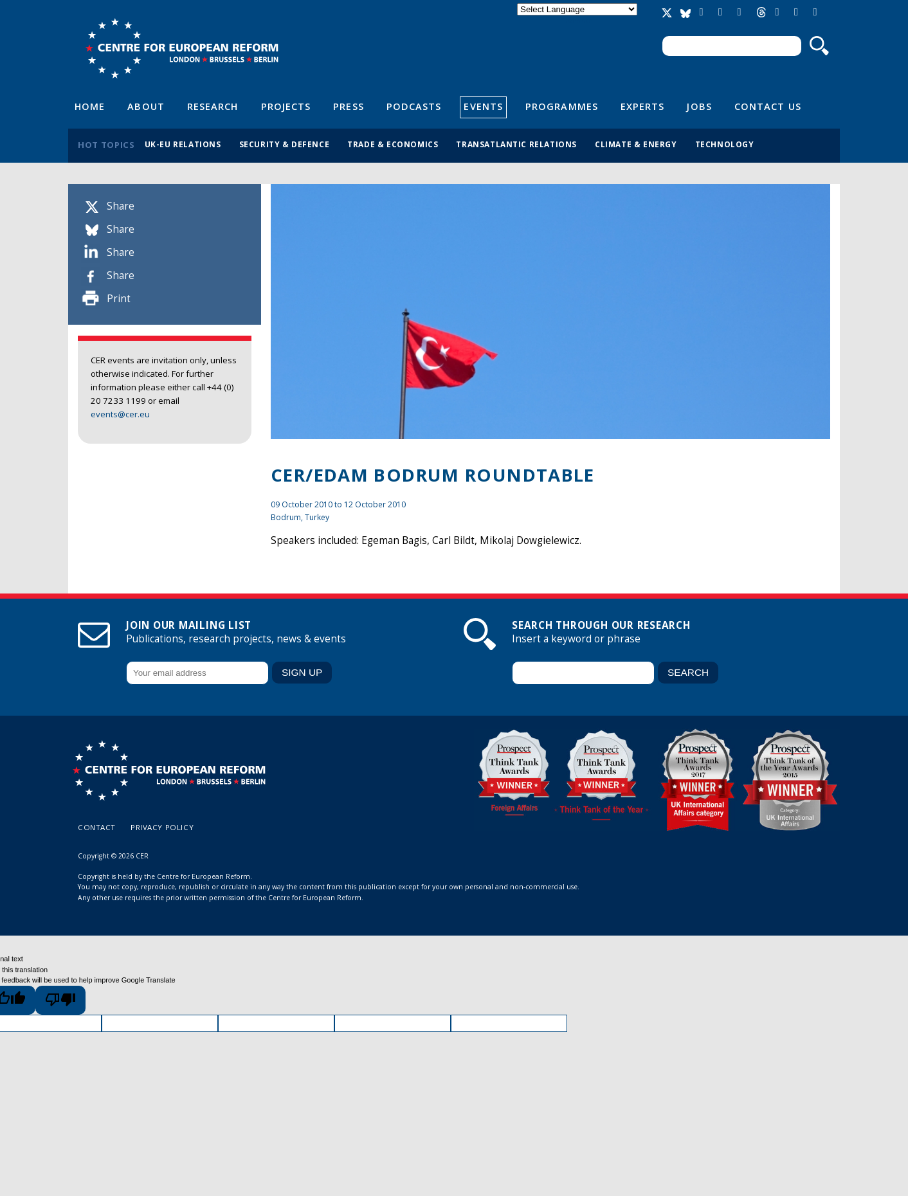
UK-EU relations (183, 144)
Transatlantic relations (516, 144)
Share (120, 206)
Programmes (561, 106)
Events (483, 106)
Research (213, 106)
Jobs (699, 106)
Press (348, 106)
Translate (577, 20)
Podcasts (414, 106)
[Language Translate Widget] (577, 9)
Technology (724, 144)
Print (119, 298)
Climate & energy (636, 144)
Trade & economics (392, 144)
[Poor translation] (60, 1000)
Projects (286, 106)
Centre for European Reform (182, 48)
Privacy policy (162, 827)
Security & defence (284, 144)
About (145, 106)
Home (90, 106)
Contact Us (767, 106)
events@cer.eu (120, 414)
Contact (97, 827)
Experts (643, 106)
